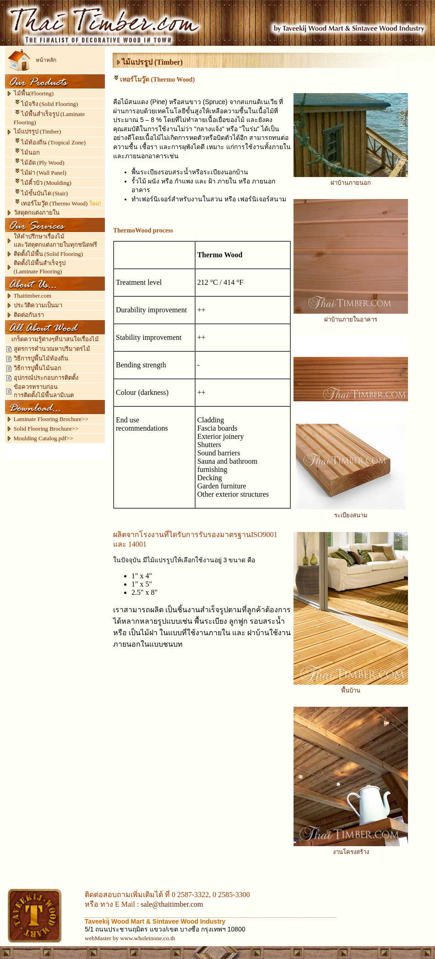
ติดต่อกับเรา (29, 314)
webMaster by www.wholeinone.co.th (130, 938)
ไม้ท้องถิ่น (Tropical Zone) (53, 142)
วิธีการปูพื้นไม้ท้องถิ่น (41, 358)
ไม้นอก (27, 152)
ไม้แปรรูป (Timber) (37, 131)
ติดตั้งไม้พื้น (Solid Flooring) (48, 253)
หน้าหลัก (46, 60)
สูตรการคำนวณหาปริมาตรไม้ (52, 348)
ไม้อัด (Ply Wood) (39, 162)
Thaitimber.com (33, 295)
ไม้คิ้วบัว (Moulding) (42, 182)
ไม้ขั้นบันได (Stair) (41, 193)
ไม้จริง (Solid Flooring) (49, 103)
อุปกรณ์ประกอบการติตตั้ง (46, 377)
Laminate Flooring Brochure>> (51, 419)
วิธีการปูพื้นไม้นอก (37, 368)
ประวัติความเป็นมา (38, 305)
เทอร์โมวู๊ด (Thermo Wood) (54, 203)
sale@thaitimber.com (172, 904)
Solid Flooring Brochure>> (46, 428)
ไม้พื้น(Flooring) (34, 93)
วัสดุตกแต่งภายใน (37, 212)
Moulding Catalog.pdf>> (43, 438)
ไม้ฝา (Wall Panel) (40, 172)
